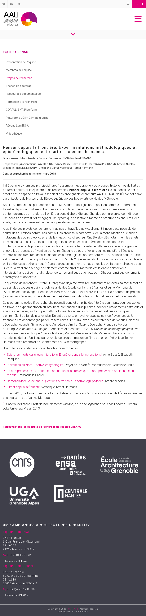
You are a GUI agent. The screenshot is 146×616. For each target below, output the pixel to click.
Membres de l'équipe (19, 70)
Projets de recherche (19, 78)
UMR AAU (73, 609)
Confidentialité (65, 612)
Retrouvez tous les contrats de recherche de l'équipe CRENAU (42, 426)
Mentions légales (89, 609)
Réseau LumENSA (17, 125)
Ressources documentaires (23, 93)
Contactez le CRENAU (15, 561)
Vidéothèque (14, 133)
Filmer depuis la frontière (23, 387)
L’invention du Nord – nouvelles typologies (35, 365)
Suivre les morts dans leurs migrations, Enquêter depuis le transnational (54, 354)
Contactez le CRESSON (16, 595)
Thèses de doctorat (18, 86)
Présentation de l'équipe (21, 62)
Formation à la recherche (22, 102)
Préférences (81, 612)
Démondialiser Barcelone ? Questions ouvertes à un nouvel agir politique (55, 381)
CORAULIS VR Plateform (21, 109)
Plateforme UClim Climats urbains (27, 117)
